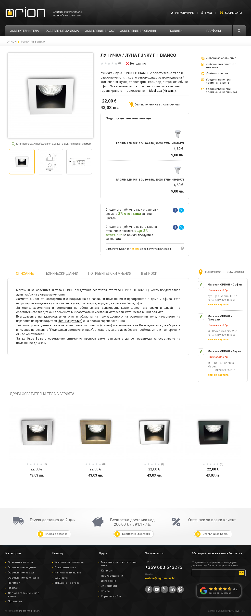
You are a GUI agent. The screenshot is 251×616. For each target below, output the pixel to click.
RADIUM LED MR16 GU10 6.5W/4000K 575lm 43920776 (150, 179)
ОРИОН (11, 41)
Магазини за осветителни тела (119, 564)
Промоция (15, 601)
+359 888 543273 (164, 567)
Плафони (14, 588)
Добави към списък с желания (221, 66)
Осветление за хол (21, 572)
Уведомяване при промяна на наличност (221, 90)
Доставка (61, 577)
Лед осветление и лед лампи (23, 595)
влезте (135, 249)
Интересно (108, 580)
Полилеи (14, 582)
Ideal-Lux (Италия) (162, 90)
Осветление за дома (22, 567)
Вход (208, 12)
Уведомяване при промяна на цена (218, 81)
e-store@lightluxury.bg (160, 578)
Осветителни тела (20, 562)
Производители (112, 575)
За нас (105, 591)
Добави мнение (217, 73)
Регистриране (184, 12)
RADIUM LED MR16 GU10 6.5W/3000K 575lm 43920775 (150, 143)
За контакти (109, 586)
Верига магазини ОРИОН (29, 611)
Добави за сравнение (221, 58)
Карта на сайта (111, 596)
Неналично (138, 63)
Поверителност (65, 567)
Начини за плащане (67, 572)
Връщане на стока (66, 582)
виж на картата (218, 304)
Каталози (107, 570)
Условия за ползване (69, 562)
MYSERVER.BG (237, 611)
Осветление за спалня (23, 577)
